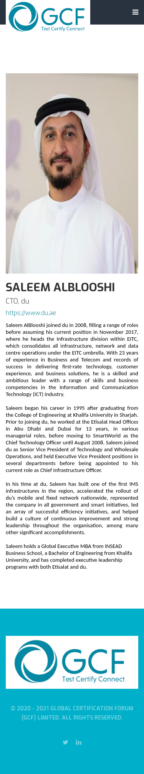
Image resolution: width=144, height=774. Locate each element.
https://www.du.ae (31, 313)
